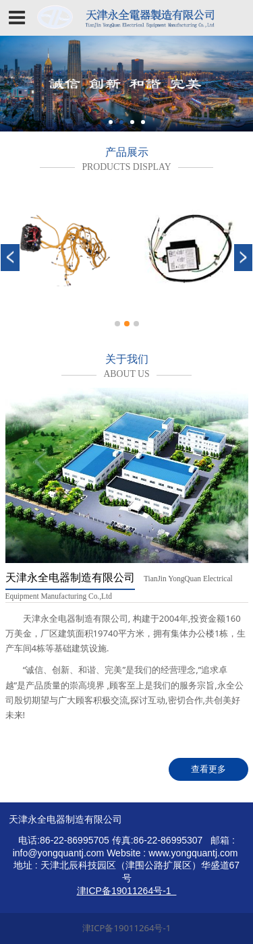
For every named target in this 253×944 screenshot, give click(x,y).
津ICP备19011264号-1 (126, 928)
